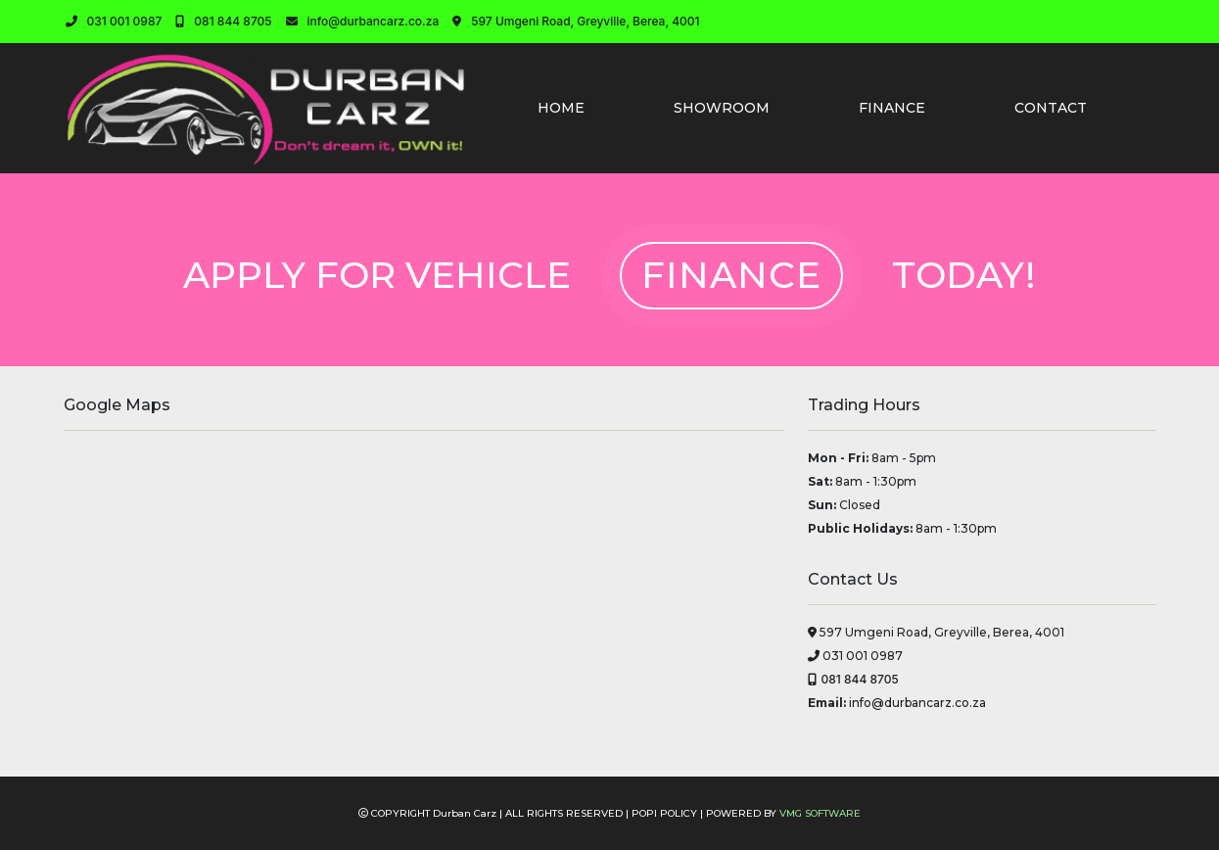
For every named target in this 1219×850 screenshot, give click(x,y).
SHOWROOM (722, 108)
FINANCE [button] (892, 108)
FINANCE (731, 275)
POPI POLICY (664, 813)
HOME (561, 108)
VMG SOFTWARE (820, 813)
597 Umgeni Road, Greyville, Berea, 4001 (575, 21)
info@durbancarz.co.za (363, 21)
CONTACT (1050, 108)
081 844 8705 (223, 21)
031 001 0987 (114, 21)
